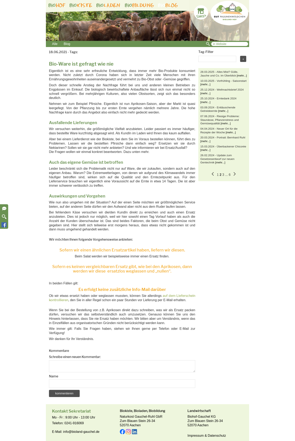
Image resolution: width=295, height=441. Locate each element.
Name (53, 376)
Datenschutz (217, 435)
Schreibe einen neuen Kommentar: (75, 357)
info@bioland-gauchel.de (81, 431)
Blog (67, 44)
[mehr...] (242, 75)
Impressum (195, 435)
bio (57, 5)
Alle (55, 44)
